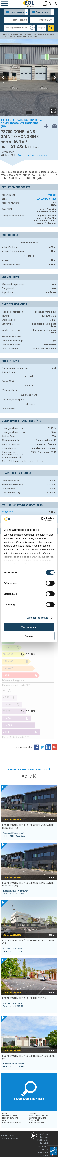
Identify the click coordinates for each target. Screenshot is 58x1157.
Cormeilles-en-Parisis (11, 1122)
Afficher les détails (37, 617)
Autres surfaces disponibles (34, 155)
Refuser (29, 636)
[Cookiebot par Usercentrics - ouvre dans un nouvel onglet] (41, 519)
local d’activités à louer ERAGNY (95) (24, 998)
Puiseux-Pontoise (36, 1122)
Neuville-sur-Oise (9, 1115)
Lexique (43, 1149)
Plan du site (42, 1146)
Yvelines (51, 195)
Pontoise (33, 1113)
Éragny (5, 1113)
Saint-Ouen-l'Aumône (38, 1115)
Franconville (34, 1120)
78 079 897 (8, 512)
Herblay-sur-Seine (10, 1118)
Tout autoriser (29, 627)
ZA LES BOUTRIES (46, 199)
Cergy (4, 1120)
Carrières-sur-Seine (37, 1118)
